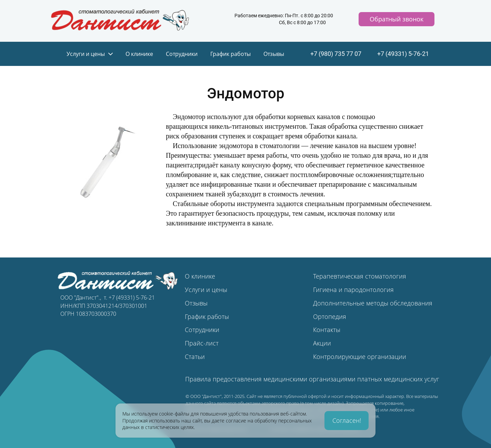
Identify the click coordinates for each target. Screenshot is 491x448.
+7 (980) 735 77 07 (335, 54)
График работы (207, 316)
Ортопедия (329, 316)
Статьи (195, 356)
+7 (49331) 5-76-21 (403, 54)
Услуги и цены (206, 289)
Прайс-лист (202, 343)
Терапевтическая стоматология (359, 276)
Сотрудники (202, 329)
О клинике (200, 276)
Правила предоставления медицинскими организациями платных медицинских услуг (312, 379)
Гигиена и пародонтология (353, 289)
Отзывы (196, 303)
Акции (322, 343)
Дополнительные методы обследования (372, 303)
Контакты (326, 329)
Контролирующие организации (359, 356)
